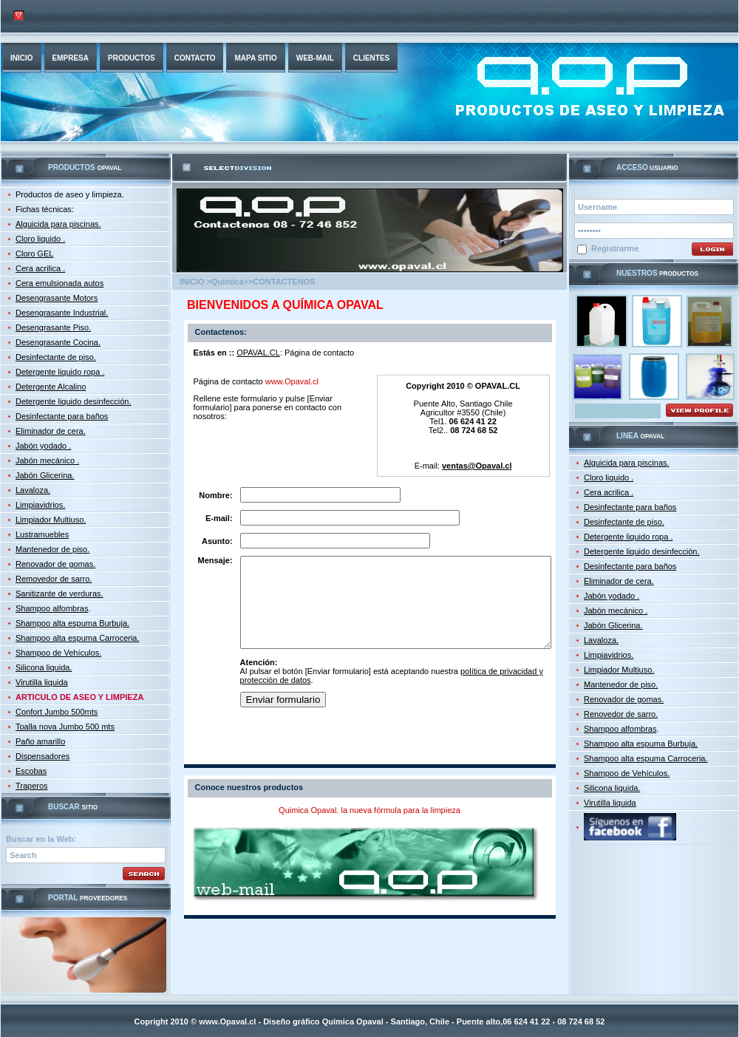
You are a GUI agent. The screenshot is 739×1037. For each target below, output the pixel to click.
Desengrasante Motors (57, 297)
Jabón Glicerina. (45, 475)
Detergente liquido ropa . (60, 371)
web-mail (315, 58)
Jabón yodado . (43, 445)
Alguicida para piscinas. (58, 224)
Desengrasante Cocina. (58, 342)
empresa (70, 58)
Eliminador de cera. (51, 430)
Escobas (31, 770)
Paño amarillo (40, 741)
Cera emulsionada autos (59, 283)
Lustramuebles (42, 534)
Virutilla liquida (42, 682)
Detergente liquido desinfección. (74, 401)
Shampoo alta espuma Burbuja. (72, 623)
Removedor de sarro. (54, 578)
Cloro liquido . (40, 238)
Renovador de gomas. (55, 564)
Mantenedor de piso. (52, 549)
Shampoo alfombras (52, 608)
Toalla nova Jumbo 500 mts (65, 726)
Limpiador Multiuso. (51, 519)
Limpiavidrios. (40, 504)
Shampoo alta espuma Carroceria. (78, 637)
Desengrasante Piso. (53, 327)
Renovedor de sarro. (621, 714)
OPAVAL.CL (258, 352)
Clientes (371, 58)
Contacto (195, 58)
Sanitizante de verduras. (59, 593)
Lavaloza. (33, 490)
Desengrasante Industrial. (62, 312)
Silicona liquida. (44, 667)
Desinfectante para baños (62, 416)
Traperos (32, 785)
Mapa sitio (255, 58)
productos (131, 58)
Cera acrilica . (40, 268)
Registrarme (607, 249)
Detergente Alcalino (51, 386)
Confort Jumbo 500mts (57, 711)
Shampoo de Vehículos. (58, 652)
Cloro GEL (34, 253)
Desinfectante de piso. (56, 357)
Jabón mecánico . (47, 460)
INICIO (21, 58)
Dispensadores (42, 756)
